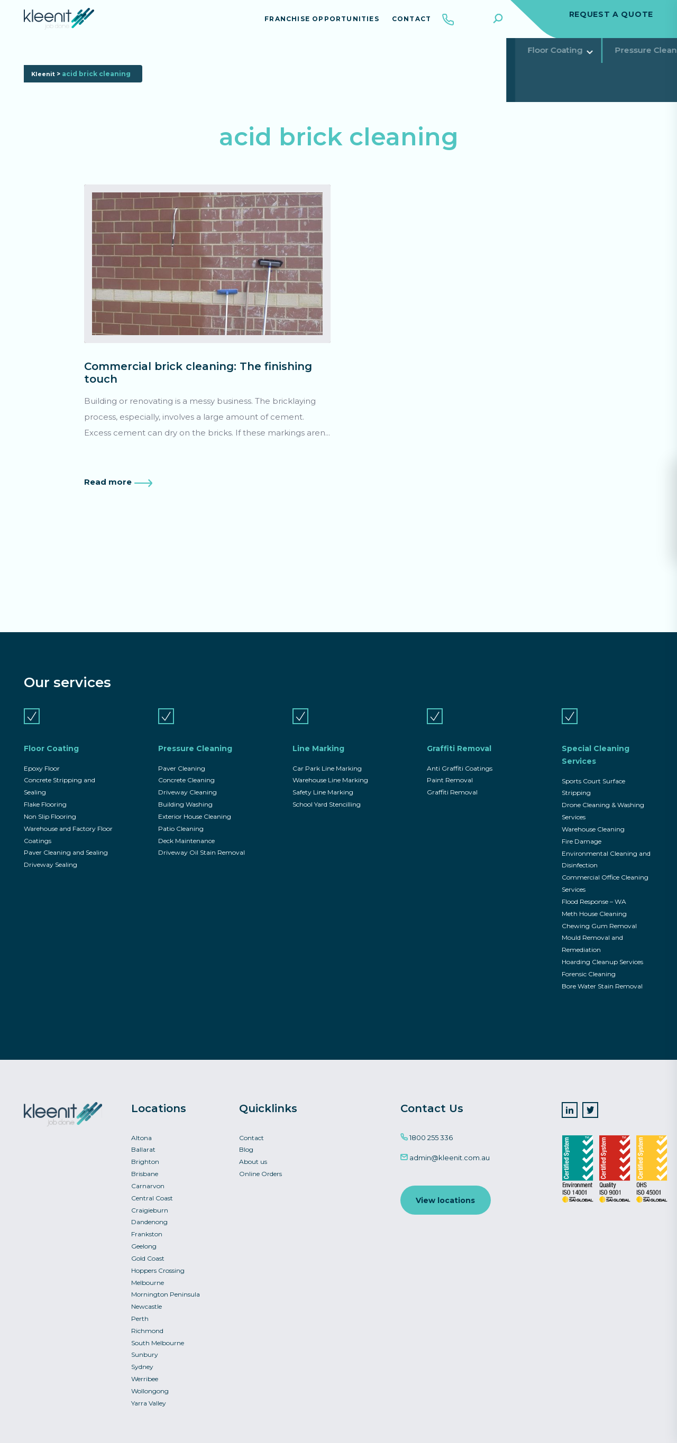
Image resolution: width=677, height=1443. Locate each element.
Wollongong (150, 1390)
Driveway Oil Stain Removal (201, 842)
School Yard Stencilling (326, 793)
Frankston (146, 1229)
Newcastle (146, 1303)
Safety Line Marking (322, 780)
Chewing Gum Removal (599, 916)
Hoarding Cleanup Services (602, 953)
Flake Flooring (45, 793)
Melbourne (147, 1278)
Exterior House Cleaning (194, 805)
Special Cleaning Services (443, 61)
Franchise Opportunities (313, 23)
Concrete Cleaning (186, 768)
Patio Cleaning (181, 817)
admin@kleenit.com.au (445, 1150)
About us (253, 1155)
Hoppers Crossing (158, 1266)
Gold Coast (147, 1254)
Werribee (144, 1377)
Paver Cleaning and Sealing (66, 842)
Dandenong (149, 1216)
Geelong (144, 1241)
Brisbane (144, 1167)
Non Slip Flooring (50, 805)
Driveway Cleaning (187, 780)
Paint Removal (450, 768)
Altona (141, 1130)
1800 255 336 (426, 1130)
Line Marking (243, 61)
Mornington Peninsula (165, 1291)
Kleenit (44, 100)
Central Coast (152, 1192)
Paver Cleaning (181, 756)
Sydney (142, 1365)
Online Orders (260, 1167)
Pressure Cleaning (152, 61)
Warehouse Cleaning (593, 817)
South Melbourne (157, 1340)
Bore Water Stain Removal (602, 978)
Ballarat (143, 1142)
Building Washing (185, 793)
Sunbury (144, 1353)
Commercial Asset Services (579, 61)
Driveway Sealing (50, 854)
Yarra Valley (148, 1402)
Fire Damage (581, 830)
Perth (140, 1315)
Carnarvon (147, 1179)
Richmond (147, 1328)
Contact (403, 23)
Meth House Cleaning (594, 904)
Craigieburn (149, 1204)
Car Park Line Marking (327, 756)
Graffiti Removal (330, 61)
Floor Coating (60, 61)
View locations (447, 1193)
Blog (246, 1142)
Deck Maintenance (186, 830)
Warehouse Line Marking (330, 768)
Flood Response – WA (594, 892)
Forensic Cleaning (589, 966)
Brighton (145, 1155)
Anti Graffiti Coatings (459, 756)
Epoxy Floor (42, 756)
